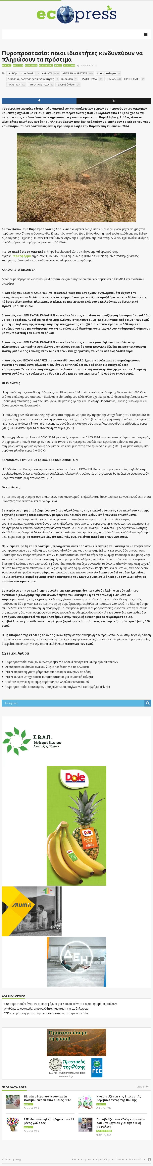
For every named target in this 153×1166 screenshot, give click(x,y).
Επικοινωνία (135, 1159)
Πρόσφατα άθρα (14, 1087)
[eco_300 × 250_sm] (32, 911)
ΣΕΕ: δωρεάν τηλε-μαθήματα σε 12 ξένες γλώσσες (49, 1121)
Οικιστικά (18, 65)
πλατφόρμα (22, 256)
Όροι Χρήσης (103, 1159)
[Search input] (74, 703)
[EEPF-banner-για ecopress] (76, 1053)
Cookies (120, 1159)
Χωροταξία (69, 65)
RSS (74, 1159)
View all (141, 1087)
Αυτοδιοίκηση (104, 1131)
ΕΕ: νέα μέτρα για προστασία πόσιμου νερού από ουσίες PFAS (47, 1098)
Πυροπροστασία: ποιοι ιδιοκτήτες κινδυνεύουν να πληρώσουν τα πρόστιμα (72, 56)
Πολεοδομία (46, 65)
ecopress (86, 1159)
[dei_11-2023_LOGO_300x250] (76, 961)
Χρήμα (58, 65)
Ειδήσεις (6, 65)
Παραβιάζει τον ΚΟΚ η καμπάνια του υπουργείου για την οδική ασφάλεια (120, 1122)
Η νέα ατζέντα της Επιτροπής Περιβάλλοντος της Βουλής (118, 1098)
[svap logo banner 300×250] (32, 741)
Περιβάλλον (31, 65)
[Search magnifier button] (147, 703)
